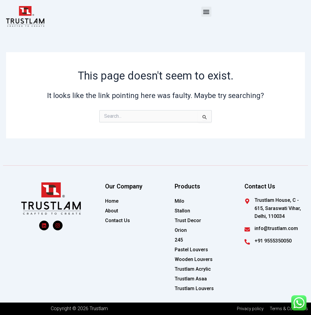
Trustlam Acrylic (193, 269)
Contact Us (117, 220)
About (111, 211)
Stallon (182, 211)
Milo (179, 201)
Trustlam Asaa (191, 279)
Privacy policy (246, 308)
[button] (206, 12)
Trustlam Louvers (194, 288)
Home (111, 201)
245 (179, 240)
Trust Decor (188, 220)
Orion (181, 230)
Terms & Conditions (287, 308)
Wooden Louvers (194, 259)
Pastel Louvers (191, 249)
